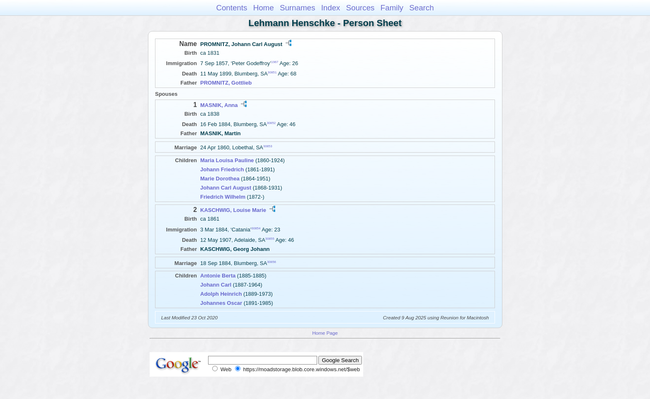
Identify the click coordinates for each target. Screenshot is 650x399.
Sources (360, 7)
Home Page (325, 333)
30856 (271, 261)
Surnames (297, 7)
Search (421, 7)
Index (330, 7)
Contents (231, 7)
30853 (267, 146)
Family (392, 7)
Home (263, 7)
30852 (271, 123)
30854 (256, 228)
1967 (274, 62)
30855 (269, 239)
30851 (272, 72)
